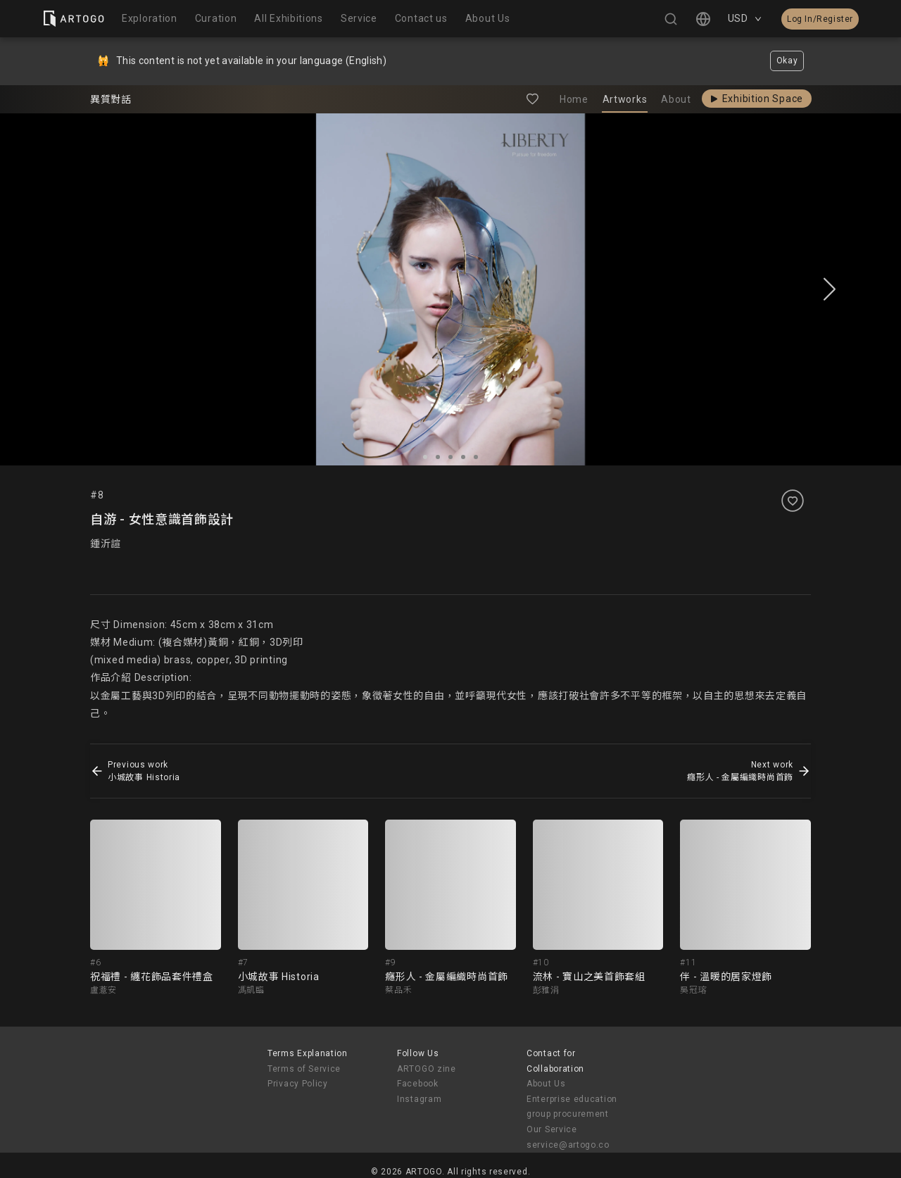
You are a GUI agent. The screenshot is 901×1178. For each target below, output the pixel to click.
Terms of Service (304, 1069)
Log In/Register (820, 19)
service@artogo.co (568, 1145)
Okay (787, 60)
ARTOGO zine (426, 1069)
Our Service (552, 1129)
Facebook (418, 1084)
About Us (546, 1084)
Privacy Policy (297, 1084)
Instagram (419, 1099)
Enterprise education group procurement (572, 1107)
